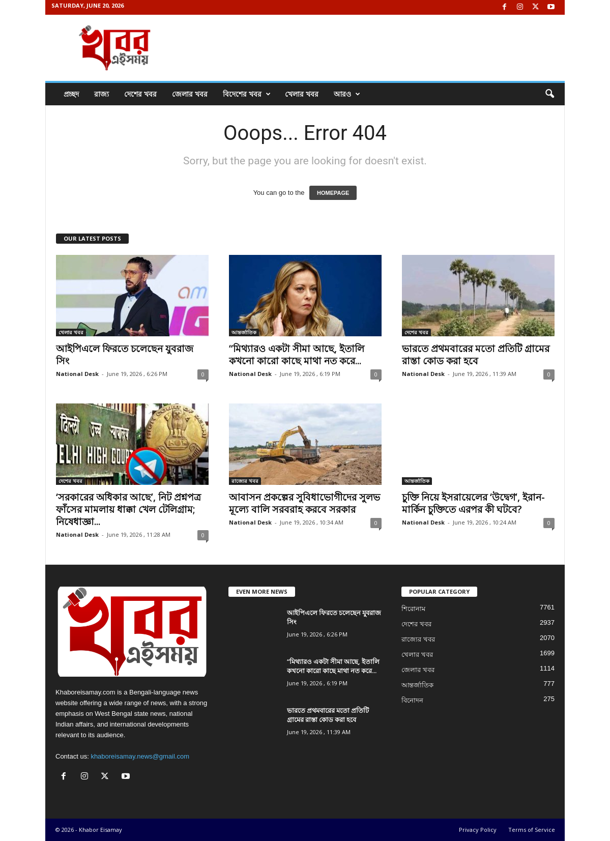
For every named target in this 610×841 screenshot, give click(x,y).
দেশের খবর (140, 94)
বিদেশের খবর (247, 94)
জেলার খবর (190, 94)
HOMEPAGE (333, 193)
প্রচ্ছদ (71, 94)
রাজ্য (101, 94)
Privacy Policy (478, 829)
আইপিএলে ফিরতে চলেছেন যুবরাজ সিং (124, 354)
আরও (347, 94)
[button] (549, 94)
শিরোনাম (413, 609)
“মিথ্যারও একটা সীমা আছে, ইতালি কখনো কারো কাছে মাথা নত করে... (296, 354)
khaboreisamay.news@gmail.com (140, 756)
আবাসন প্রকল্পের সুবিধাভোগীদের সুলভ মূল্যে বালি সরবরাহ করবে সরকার (304, 503)
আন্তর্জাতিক (243, 332)
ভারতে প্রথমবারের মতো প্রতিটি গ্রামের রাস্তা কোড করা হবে (475, 354)
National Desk (77, 374)
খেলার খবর (301, 94)
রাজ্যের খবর (244, 480)
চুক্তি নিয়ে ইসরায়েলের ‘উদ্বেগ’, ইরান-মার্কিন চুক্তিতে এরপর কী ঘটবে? (473, 503)
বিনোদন (412, 700)
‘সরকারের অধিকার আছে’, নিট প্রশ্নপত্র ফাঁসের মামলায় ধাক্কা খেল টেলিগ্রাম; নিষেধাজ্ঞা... (128, 509)
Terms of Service (531, 829)
